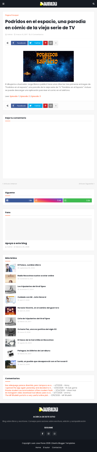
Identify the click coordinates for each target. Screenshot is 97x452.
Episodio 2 (25, 96)
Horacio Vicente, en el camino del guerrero (38, 308)
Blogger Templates (66, 443)
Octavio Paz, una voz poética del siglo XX (37, 329)
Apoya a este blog (16, 243)
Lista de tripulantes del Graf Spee (34, 318)
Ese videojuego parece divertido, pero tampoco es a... (28, 385)
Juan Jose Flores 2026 (40, 443)
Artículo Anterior (10, 184)
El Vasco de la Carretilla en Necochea (35, 340)
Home (38, 447)
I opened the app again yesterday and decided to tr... (28, 388)
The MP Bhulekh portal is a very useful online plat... (27, 395)
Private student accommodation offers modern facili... (29, 390)
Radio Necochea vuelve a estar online (36, 276)
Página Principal (11, 15)
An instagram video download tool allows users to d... (28, 392)
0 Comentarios (37, 34)
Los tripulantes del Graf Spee (32, 286)
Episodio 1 (14, 96)
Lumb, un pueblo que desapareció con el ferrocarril (42, 361)
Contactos (57, 447)
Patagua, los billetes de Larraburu (34, 351)
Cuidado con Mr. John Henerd (32, 297)
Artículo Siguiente (86, 184)
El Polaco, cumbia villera (29, 265)
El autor (46, 447)
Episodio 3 (36, 96)
